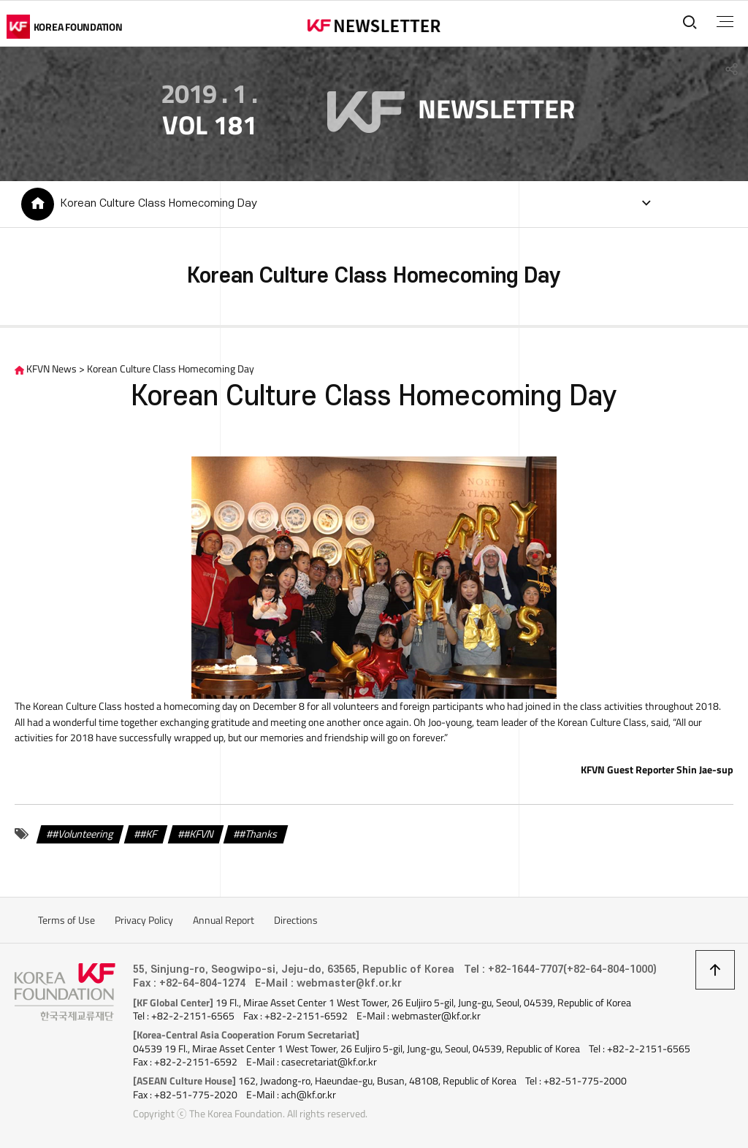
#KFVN (198, 834)
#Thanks (258, 834)
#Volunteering (83, 834)
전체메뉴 (725, 22)
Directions (296, 920)
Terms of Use (66, 920)
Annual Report (223, 920)
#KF (148, 834)
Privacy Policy (144, 920)
